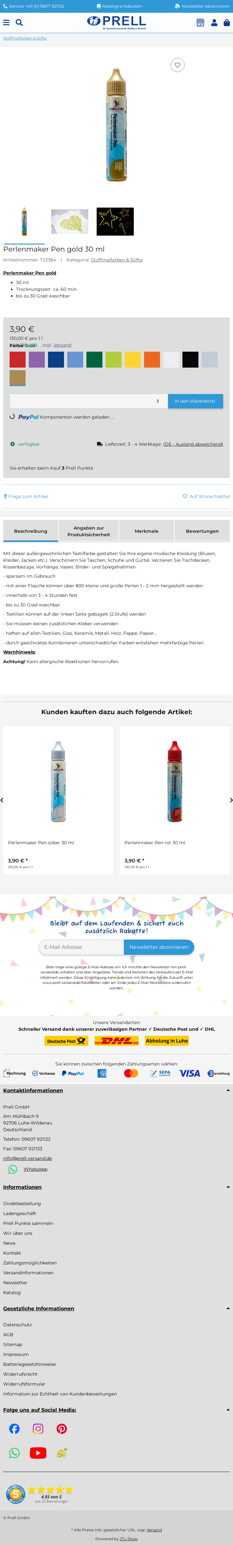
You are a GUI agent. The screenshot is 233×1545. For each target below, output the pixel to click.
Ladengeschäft (19, 1213)
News (9, 1243)
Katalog (12, 1292)
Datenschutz (17, 1325)
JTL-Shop (129, 1538)
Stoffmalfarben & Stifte (116, 260)
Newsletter (15, 1282)
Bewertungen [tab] (202, 531)
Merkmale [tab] (146, 531)
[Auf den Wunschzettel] (178, 65)
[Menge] (89, 401)
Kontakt (12, 1253)
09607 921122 (36, 1139)
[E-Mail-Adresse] (82, 947)
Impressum (16, 1354)
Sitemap (12, 1344)
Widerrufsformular (24, 1384)
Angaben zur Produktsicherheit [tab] (89, 531)
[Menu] (6, 23)
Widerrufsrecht (20, 1374)
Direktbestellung (22, 1203)
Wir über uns (17, 1233)
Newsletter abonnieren (159, 947)
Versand (154, 1529)
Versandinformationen (28, 1273)
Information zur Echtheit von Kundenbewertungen (60, 1394)
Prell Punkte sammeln (28, 1223)
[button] (214, 23)
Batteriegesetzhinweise (29, 1364)
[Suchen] (19, 23)
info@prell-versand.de (27, 1158)
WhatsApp (35, 1169)
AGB (8, 1334)
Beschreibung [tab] (30, 531)
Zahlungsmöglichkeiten (30, 1263)
